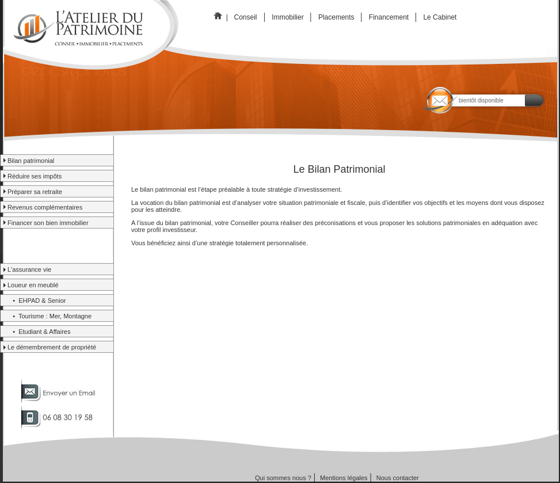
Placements (338, 17)
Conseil (245, 17)
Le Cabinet (440, 17)
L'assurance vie (29, 269)
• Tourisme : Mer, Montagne (49, 316)
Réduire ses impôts (34, 176)
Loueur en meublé (33, 285)
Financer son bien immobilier (48, 222)
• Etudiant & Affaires (38, 331)
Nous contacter (397, 477)
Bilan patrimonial (30, 160)
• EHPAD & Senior (36, 300)
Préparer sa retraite (34, 191)
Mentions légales (344, 477)
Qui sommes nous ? (283, 477)
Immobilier (288, 17)
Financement (389, 17)
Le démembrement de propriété (51, 347)
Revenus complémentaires (44, 207)
